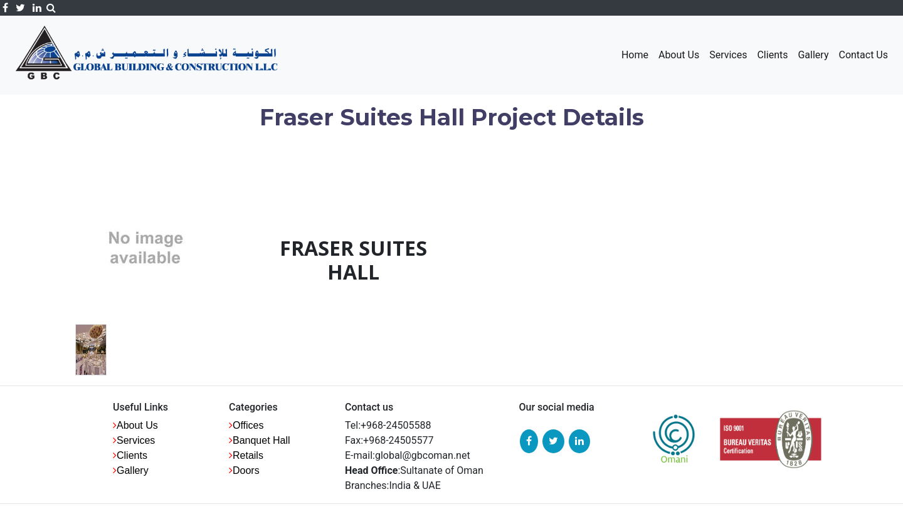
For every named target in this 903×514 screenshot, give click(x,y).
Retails (248, 455)
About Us (678, 55)
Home (634, 55)
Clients (772, 55)
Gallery (813, 55)
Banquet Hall (261, 440)
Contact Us (863, 55)
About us (137, 425)
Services (728, 55)
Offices (248, 425)
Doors (246, 470)
